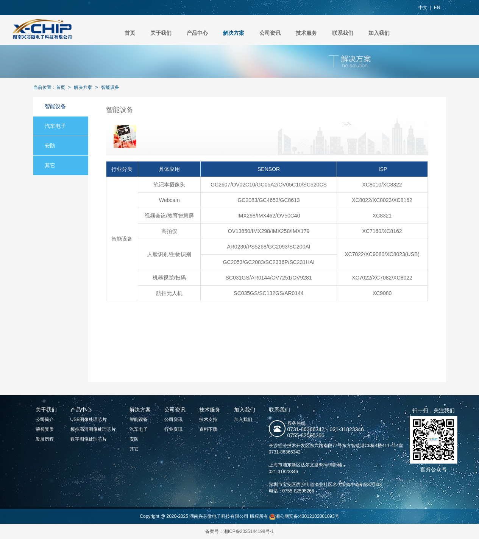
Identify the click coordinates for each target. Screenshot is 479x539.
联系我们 (342, 33)
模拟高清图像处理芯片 (93, 429)
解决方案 (233, 33)
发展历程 (45, 439)
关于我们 (161, 33)
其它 (50, 165)
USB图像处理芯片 (88, 419)
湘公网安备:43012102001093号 (304, 516)
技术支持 (208, 419)
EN (437, 7)
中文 (423, 7)
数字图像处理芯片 (88, 439)
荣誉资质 (45, 429)
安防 (50, 146)
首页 (130, 33)
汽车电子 (55, 126)
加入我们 (379, 33)
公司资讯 (270, 33)
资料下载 (208, 429)
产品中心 (197, 33)
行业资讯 (173, 429)
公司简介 (45, 419)
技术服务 (306, 33)
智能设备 (110, 87)
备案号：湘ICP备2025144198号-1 (239, 531)
